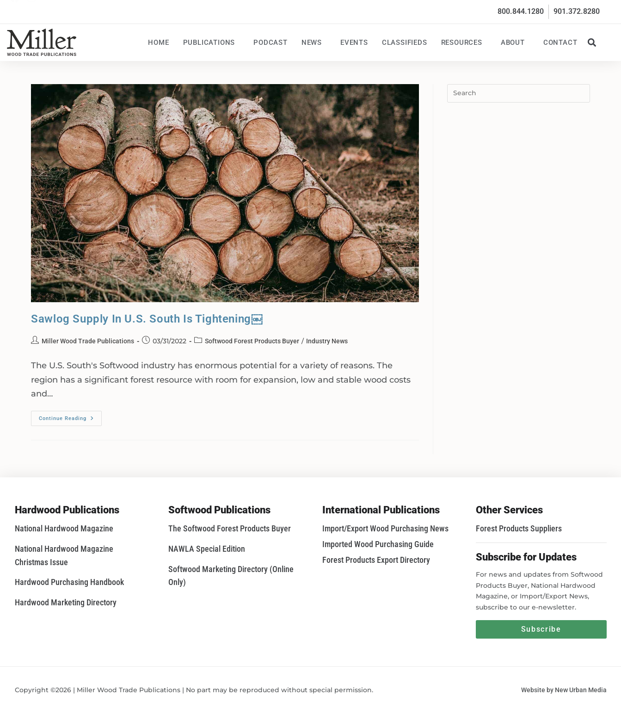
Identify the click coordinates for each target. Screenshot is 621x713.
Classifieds (404, 42)
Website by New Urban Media (564, 690)
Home (158, 42)
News (313, 42)
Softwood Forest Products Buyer (252, 341)
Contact (560, 42)
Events (354, 42)
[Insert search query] (518, 93)
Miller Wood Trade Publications (88, 341)
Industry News (327, 341)
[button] (592, 42)
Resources (464, 42)
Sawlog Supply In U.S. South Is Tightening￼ (146, 318)
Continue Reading (70, 416)
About (515, 42)
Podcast (270, 42)
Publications (211, 42)
